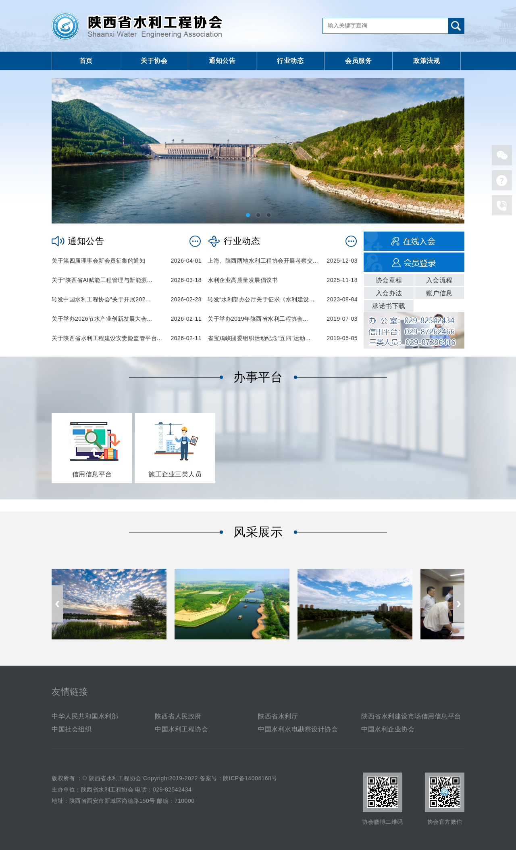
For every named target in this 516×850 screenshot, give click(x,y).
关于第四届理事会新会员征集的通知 (98, 260)
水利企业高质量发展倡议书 (243, 280)
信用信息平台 (92, 474)
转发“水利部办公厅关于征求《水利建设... (261, 299)
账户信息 (439, 293)
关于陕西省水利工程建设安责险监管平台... (107, 338)
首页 (86, 60)
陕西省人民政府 (178, 716)
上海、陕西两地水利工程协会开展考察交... (263, 260)
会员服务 (358, 60)
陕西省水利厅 (278, 716)
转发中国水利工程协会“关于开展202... (101, 299)
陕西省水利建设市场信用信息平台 (411, 716)
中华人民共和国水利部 (85, 716)
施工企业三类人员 (175, 474)
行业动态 (290, 60)
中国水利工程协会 (181, 729)
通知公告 (222, 60)
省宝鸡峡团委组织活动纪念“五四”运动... (259, 338)
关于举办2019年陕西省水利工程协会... (258, 318)
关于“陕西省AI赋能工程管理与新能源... (102, 280)
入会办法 (389, 293)
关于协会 (154, 60)
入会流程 (439, 280)
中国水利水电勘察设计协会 (298, 729)
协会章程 (389, 280)
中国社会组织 (72, 729)
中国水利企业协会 (387, 729)
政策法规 (426, 60)
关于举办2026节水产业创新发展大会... (102, 318)
